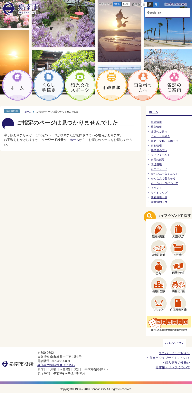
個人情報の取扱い (177, 362)
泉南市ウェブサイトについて (169, 357)
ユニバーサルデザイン (174, 353)
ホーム (28, 111)
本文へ (91, 3)
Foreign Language (176, 3)
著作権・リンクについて (173, 367)
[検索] (163, 12)
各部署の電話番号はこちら (56, 365)
